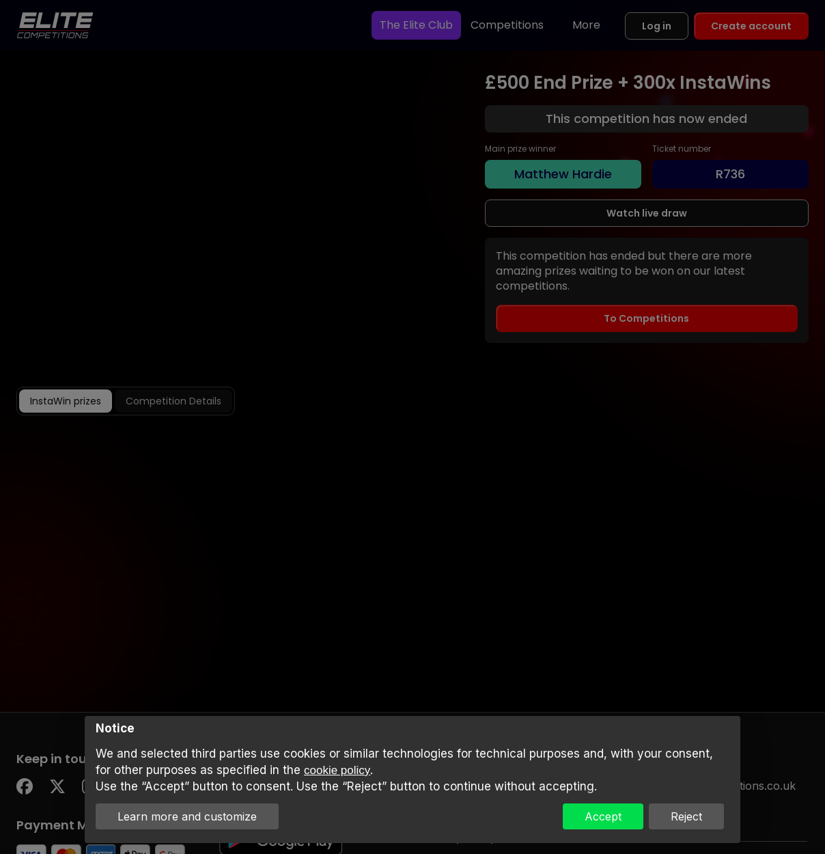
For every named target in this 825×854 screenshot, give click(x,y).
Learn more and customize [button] (187, 816)
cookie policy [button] (337, 770)
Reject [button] (686, 816)
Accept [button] (603, 816)
